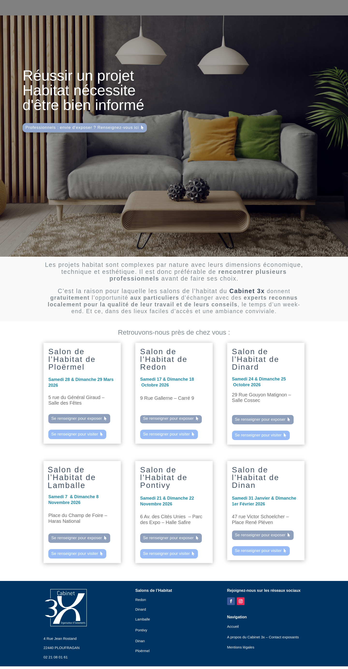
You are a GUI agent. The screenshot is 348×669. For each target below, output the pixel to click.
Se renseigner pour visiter (74, 434)
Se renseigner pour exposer (76, 418)
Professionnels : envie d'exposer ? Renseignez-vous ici (82, 127)
